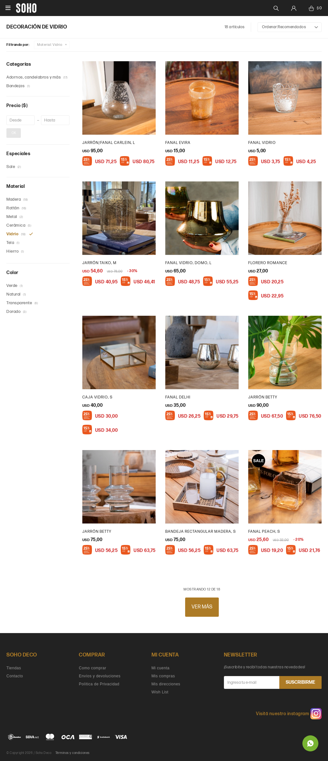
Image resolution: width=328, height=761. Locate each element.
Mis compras (163, 676)
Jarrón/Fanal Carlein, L (108, 142)
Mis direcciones (166, 684)
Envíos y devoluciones (99, 676)
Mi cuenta (161, 668)
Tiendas (13, 668)
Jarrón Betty (262, 397)
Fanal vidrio (262, 142)
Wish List (160, 692)
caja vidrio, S (97, 397)
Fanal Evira (178, 142)
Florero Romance (267, 263)
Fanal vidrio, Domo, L (188, 263)
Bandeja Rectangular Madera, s (200, 531)
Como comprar (92, 668)
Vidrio (49, 45)
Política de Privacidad (99, 684)
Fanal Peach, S (264, 531)
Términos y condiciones (72, 753)
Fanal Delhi (178, 397)
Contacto (14, 676)
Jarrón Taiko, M (99, 263)
